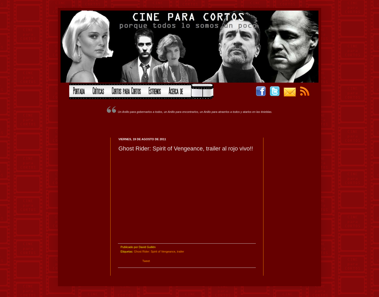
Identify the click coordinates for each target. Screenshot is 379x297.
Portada (79, 90)
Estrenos (155, 90)
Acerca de (176, 90)
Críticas (98, 90)
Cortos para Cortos (126, 90)
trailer (180, 251)
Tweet (146, 261)
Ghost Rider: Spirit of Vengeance (154, 251)
